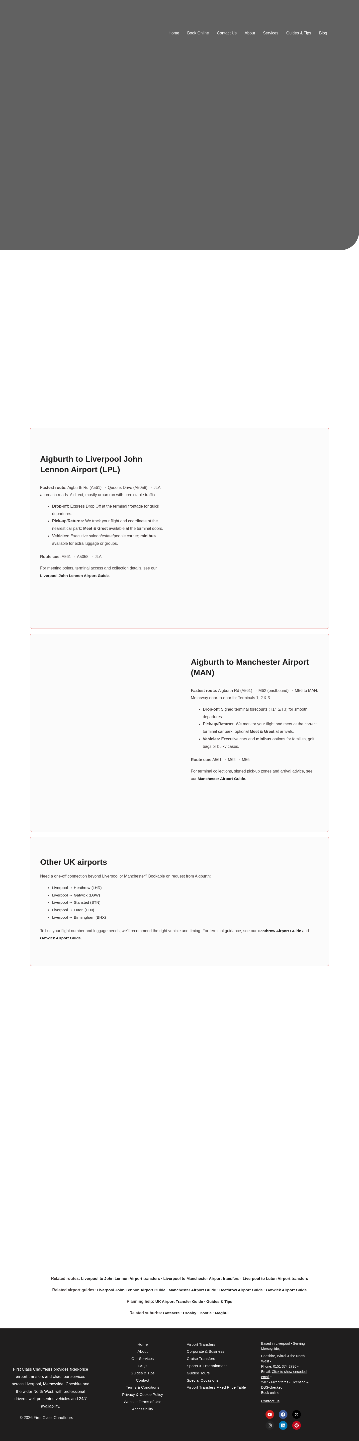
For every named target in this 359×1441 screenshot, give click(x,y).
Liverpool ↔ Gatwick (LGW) (76, 895)
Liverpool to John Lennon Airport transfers (118, 1278)
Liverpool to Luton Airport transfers (278, 1278)
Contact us (270, 1400)
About (250, 33)
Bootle (206, 1312)
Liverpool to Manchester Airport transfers (201, 1278)
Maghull (222, 1312)
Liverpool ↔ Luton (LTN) (73, 909)
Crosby (189, 1312)
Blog (323, 33)
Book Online (198, 33)
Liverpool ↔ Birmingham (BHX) (80, 917)
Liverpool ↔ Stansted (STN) (77, 902)
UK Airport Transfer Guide (178, 1301)
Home (174, 33)
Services (270, 33)
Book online (270, 1392)
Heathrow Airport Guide (242, 1290)
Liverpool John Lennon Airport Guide (128, 1290)
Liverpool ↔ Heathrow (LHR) (77, 887)
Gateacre (171, 1312)
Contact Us (227, 33)
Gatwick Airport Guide (289, 1290)
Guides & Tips (298, 33)
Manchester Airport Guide (192, 1290)
